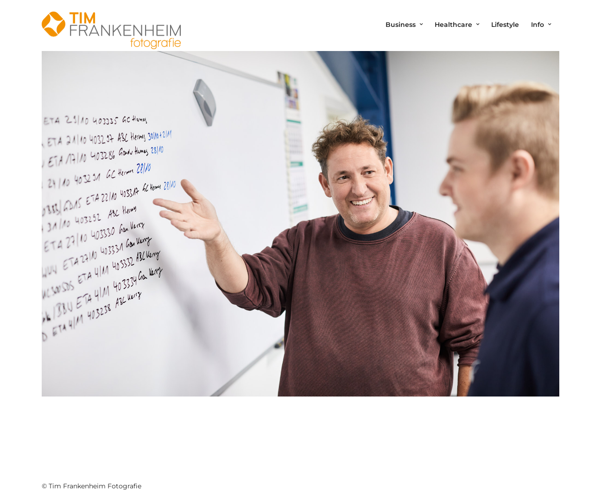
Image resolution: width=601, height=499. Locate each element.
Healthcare (453, 24)
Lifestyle (505, 24)
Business (401, 24)
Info (537, 24)
